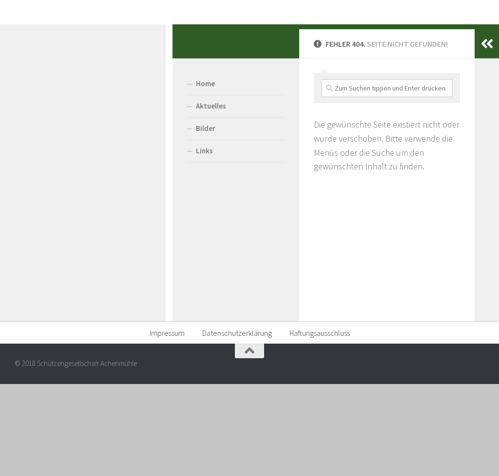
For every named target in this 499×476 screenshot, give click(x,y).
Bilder (33, 220)
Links (31, 243)
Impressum (167, 425)
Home (32, 176)
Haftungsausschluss (319, 425)
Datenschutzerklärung (237, 425)
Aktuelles (38, 198)
